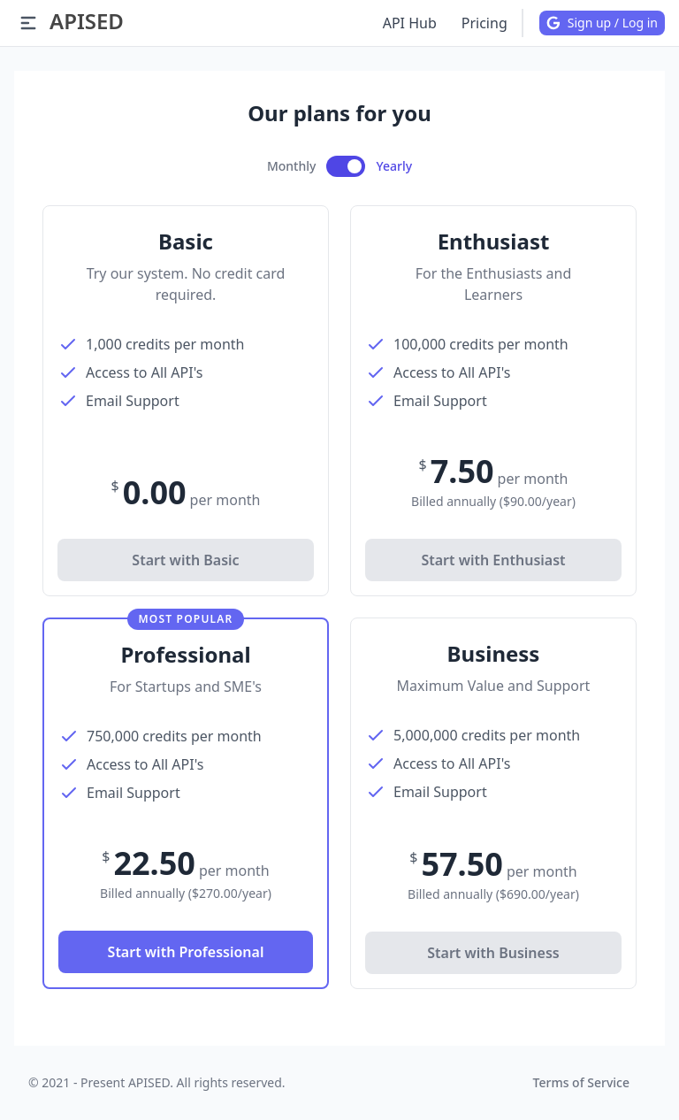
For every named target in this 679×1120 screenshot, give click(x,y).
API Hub (410, 23)
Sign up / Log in (602, 22)
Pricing (484, 23)
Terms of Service (581, 1082)
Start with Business (493, 953)
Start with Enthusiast (493, 560)
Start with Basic (185, 560)
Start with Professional (186, 952)
